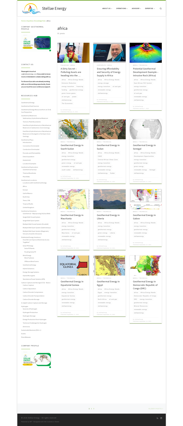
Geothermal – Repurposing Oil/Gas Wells (36, 213)
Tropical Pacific (28, 204)
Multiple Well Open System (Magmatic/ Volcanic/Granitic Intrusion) (36, 232)
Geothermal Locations (29, 180)
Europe (25, 190)
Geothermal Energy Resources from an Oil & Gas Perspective (36, 111)
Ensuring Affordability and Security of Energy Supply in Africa (108, 72)
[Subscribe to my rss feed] (157, 418)
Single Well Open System (31, 221)
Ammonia (26, 327)
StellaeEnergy (67, 110)
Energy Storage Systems (31, 272)
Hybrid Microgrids (29, 276)
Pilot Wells (26, 177)
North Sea (26, 197)
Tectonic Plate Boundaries (32, 122)
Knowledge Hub (39, 21)
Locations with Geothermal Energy (35, 183)
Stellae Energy (34, 418)
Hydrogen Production (30, 312)
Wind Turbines (29, 258)
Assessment (27, 160)
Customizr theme (53, 422)
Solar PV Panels (29, 248)
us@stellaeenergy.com (29, 74)
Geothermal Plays (27, 140)
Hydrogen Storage (29, 316)
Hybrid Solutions (28, 269)
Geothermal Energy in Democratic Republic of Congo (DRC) (145, 286)
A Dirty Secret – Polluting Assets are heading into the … (71, 72)
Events (23, 334)
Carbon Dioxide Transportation (33, 296)
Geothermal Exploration (29, 167)
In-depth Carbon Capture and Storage (34, 303)
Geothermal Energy (28, 103)
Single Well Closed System (31, 217)
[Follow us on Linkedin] (161, 418)
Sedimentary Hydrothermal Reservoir (35, 118)
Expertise (30, 21)
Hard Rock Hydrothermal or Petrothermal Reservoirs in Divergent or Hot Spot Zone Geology (37, 133)
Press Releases (26, 337)
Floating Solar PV (30, 252)
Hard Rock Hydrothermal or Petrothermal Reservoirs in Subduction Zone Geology (37, 126)
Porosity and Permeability (31, 153)
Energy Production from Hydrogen (34, 319)
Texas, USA (26, 200)
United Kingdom (28, 207)
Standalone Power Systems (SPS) (34, 279)
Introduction (27, 142)
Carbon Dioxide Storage (31, 299)
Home (23, 21)
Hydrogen (24, 306)
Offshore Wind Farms (31, 261)
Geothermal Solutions (28, 211)
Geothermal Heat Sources (30, 106)
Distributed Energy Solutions (31, 237)
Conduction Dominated (31, 149)
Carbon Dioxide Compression (33, 292)
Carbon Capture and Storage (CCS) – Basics (35, 283)
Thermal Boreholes (29, 173)
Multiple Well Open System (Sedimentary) (37, 228)
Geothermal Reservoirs (29, 116)
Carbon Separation (29, 289)
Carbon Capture (28, 285)
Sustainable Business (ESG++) (31, 330)
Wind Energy (27, 255)
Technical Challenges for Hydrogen (35, 323)
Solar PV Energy (28, 246)
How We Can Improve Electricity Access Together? (36, 241)
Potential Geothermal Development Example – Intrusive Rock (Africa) (145, 72)
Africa (25, 186)
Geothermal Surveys (30, 170)
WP (31, 422)
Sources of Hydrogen (30, 309)
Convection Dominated (31, 146)
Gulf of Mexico (27, 193)
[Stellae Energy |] (31, 8)
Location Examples (29, 164)
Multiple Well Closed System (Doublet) (35, 224)
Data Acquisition (28, 157)
